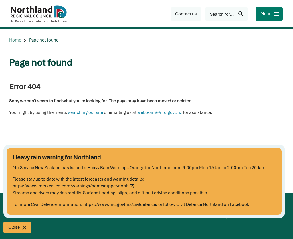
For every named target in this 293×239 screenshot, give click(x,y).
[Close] (17, 227)
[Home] (15, 40)
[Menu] (269, 14)
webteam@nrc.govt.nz (159, 112)
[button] (186, 14)
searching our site (85, 112)
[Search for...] (226, 14)
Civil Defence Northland (199, 204)
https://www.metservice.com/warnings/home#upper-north (73, 186)
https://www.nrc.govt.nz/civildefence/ (120, 204)
